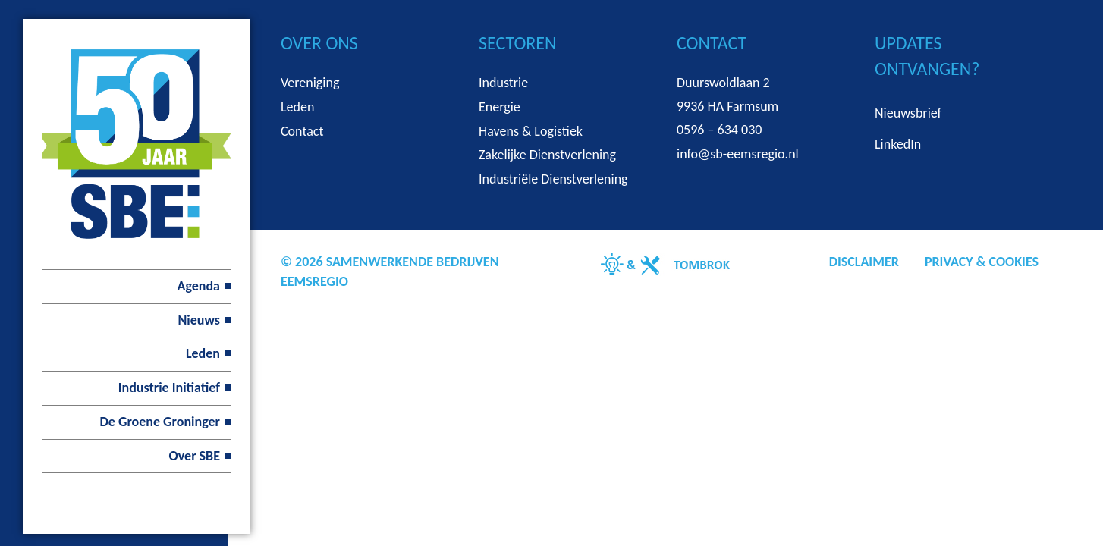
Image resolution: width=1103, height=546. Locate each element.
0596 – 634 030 (719, 129)
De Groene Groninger (159, 421)
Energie (499, 107)
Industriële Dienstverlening (553, 179)
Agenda (198, 286)
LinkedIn (898, 144)
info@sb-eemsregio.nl (738, 154)
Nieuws (199, 320)
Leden (203, 353)
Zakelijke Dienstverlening (547, 154)
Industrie (503, 82)
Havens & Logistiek (531, 131)
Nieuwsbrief (908, 113)
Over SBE (194, 455)
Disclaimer (864, 261)
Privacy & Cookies (982, 261)
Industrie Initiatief (169, 387)
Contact (302, 131)
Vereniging (310, 82)
